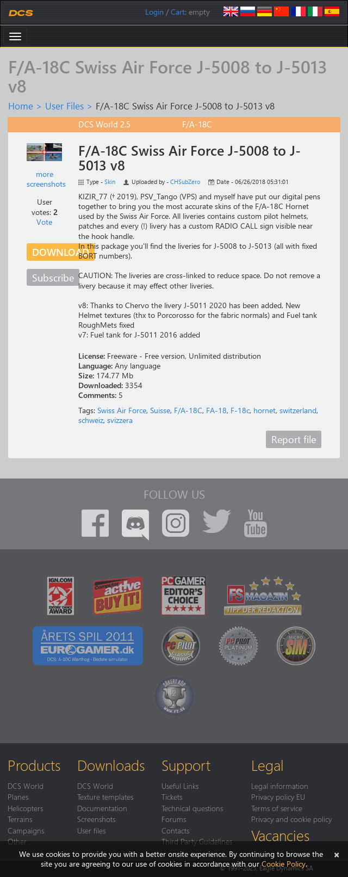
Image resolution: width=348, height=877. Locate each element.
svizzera (120, 420)
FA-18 (216, 410)
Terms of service (276, 808)
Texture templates (105, 796)
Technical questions (192, 808)
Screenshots (96, 819)
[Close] (336, 853)
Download (60, 252)
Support (185, 765)
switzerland (297, 410)
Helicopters (25, 808)
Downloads (111, 765)
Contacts (175, 830)
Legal (267, 765)
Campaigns (26, 830)
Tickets (171, 796)
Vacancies (280, 835)
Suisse (160, 410)
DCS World (26, 785)
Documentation (102, 808)
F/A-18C (188, 410)
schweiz (90, 420)
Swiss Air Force (121, 410)
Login (154, 12)
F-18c (240, 410)
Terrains (20, 819)
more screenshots (46, 179)
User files (91, 830)
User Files (64, 106)
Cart (178, 12)
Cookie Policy (284, 863)
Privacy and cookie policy (291, 819)
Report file (293, 439)
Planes (18, 796)
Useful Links (179, 785)
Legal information (279, 785)
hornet (264, 410)
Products (34, 765)
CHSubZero (185, 181)
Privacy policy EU (278, 796)
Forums (173, 819)
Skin (109, 181)
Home (20, 106)
